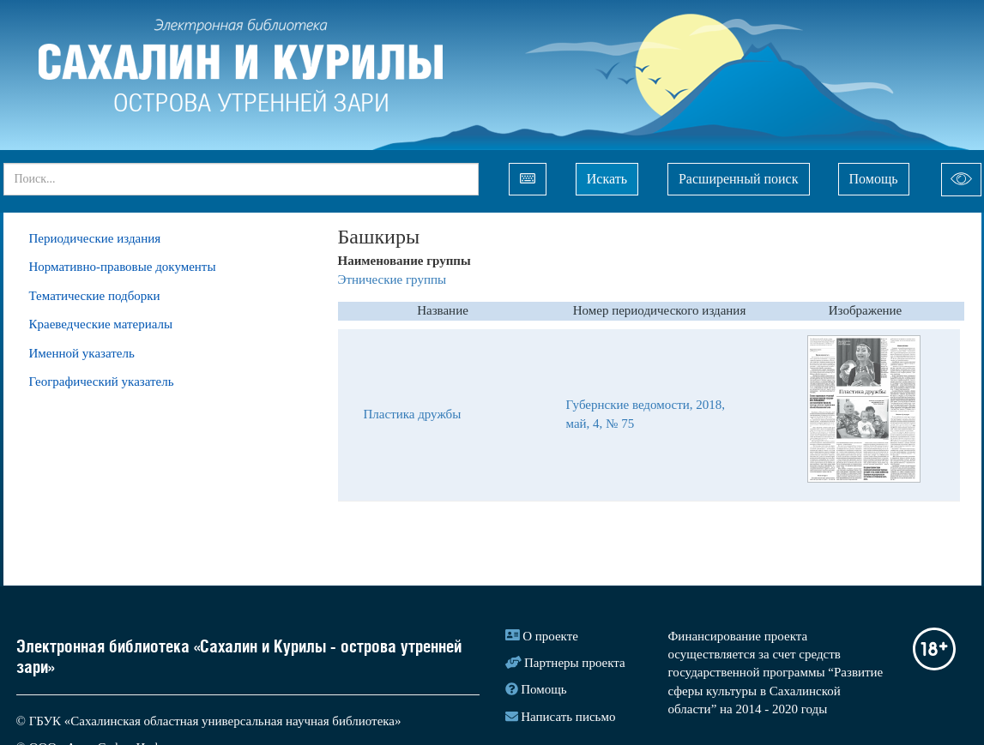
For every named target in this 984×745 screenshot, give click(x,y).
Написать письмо (568, 717)
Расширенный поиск (739, 178)
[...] (241, 179)
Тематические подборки (94, 296)
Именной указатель (82, 353)
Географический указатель (101, 381)
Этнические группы (392, 279)
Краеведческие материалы (101, 324)
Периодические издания (95, 238)
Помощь (873, 178)
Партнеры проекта (574, 663)
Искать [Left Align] (607, 178)
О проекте (550, 636)
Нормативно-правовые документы (122, 266)
